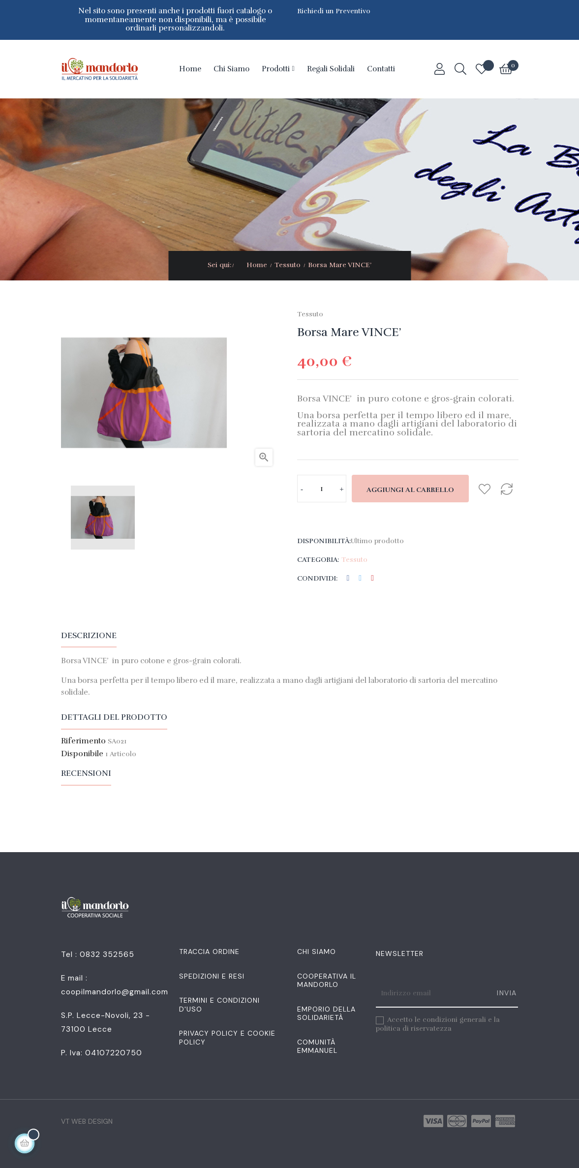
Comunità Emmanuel (317, 1046)
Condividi (348, 578)
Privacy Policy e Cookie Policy (227, 1037)
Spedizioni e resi (211, 976)
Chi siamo (316, 951)
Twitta (360, 578)
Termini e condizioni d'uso (219, 1005)
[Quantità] (321, 488)
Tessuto (310, 314)
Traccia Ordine (209, 951)
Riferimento (83, 741)
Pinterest (372, 578)
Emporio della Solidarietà (326, 1013)
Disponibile (82, 754)
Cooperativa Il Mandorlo (326, 980)
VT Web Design (87, 1121)
